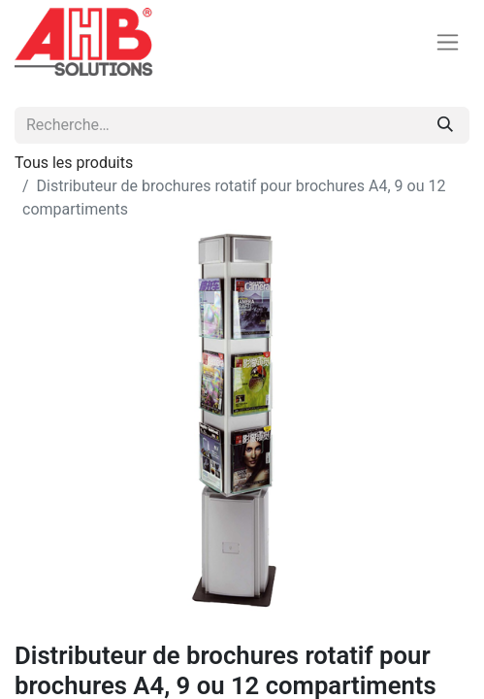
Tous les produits (74, 162)
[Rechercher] (445, 125)
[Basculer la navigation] (447, 42)
